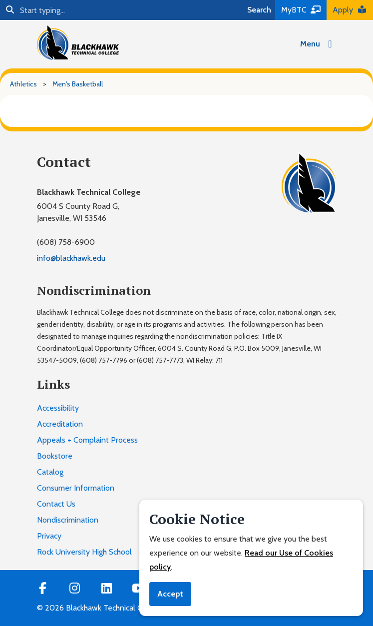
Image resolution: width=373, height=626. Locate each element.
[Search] (121, 10)
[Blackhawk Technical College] (78, 42)
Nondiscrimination (67, 520)
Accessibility (58, 408)
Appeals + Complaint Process (87, 440)
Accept (170, 594)
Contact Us (56, 504)
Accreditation (60, 424)
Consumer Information (75, 488)
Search (259, 9)
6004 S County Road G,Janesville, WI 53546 (78, 212)
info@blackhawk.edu (71, 258)
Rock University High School (84, 552)
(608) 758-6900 (66, 242)
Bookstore (54, 456)
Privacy (49, 536)
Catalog (50, 472)
